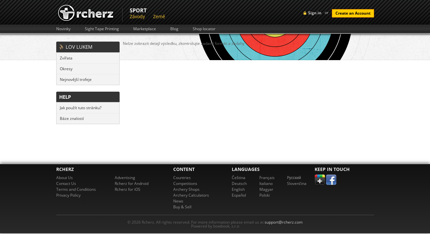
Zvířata (66, 58)
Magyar (266, 189)
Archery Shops (186, 189)
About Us (64, 177)
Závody (137, 16)
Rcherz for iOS (127, 189)
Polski (264, 195)
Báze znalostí (72, 118)
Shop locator (204, 29)
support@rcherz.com (284, 222)
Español (239, 195)
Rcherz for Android (132, 183)
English (238, 189)
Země (159, 16)
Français (267, 177)
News (178, 201)
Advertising (125, 177)
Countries (182, 177)
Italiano (266, 183)
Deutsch (239, 183)
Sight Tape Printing (102, 29)
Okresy (66, 69)
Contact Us (66, 183)
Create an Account (353, 13)
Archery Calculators (191, 195)
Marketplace (144, 29)
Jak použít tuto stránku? (80, 107)
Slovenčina (296, 183)
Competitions (185, 183)
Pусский (294, 177)
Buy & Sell (182, 207)
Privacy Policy (68, 195)
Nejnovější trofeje (76, 79)
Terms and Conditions (76, 189)
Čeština (238, 177)
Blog (174, 29)
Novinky (63, 29)
